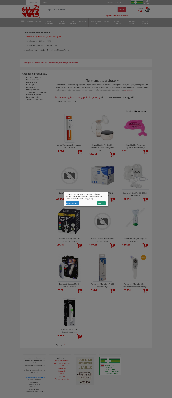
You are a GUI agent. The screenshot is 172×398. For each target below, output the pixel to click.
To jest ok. (101, 203)
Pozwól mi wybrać (72, 203)
